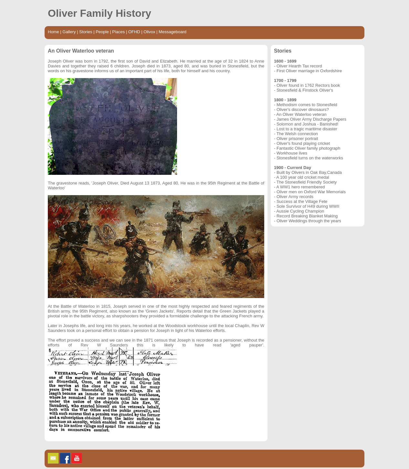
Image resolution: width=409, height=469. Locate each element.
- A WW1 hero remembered (299, 187)
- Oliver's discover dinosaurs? (301, 109)
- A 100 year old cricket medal (301, 177)
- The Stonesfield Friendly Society (305, 182)
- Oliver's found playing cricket (302, 143)
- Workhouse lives (290, 153)
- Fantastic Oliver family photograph (307, 148)
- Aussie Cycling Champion (299, 211)
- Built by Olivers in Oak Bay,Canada (308, 172)
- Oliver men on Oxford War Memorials (310, 191)
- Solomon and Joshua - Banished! (306, 124)
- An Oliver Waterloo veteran (300, 114)
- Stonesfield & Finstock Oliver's (303, 90)
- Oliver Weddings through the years (307, 220)
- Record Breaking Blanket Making (306, 216)
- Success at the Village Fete (300, 201)
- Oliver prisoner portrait (296, 138)
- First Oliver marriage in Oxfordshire (308, 70)
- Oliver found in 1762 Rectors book (307, 85)
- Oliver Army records (293, 196)
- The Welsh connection (296, 133)
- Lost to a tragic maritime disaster (305, 128)
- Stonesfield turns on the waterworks (308, 157)
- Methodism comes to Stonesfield (305, 104)
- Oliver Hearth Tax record (298, 66)
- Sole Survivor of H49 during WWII (306, 206)
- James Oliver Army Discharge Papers (310, 119)
